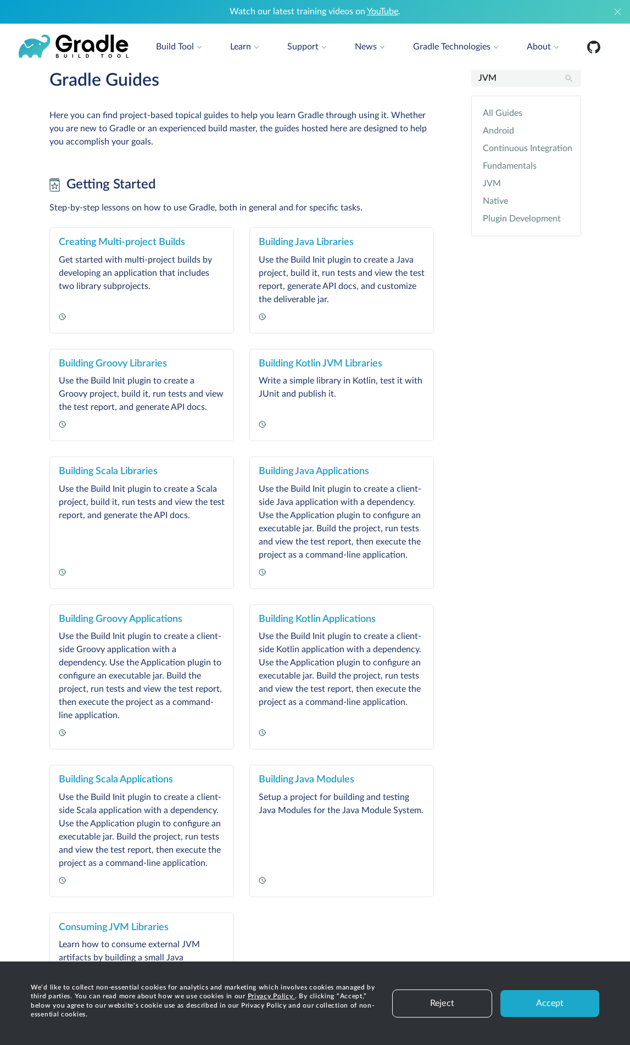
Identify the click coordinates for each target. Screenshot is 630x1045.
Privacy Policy (272, 996)
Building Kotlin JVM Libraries (320, 364)
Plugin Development (522, 218)
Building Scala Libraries (108, 471)
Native (495, 201)
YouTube (382, 11)
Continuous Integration (526, 148)
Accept (550, 1003)
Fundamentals (510, 166)
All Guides (502, 113)
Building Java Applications (314, 471)
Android (498, 130)
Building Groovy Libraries (113, 364)
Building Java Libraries (306, 242)
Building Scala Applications (116, 780)
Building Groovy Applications (120, 619)
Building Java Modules (306, 780)
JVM (492, 183)
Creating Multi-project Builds (122, 242)
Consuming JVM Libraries (114, 927)
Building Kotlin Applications (317, 619)
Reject (442, 1003)
